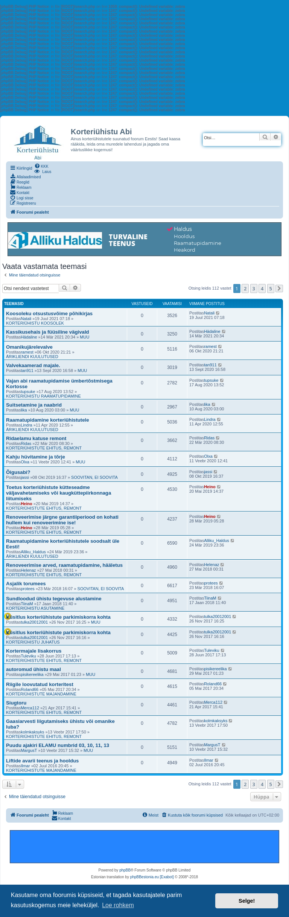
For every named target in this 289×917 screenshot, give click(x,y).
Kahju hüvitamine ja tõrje (35, 457)
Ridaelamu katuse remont (36, 438)
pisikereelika (32, 674)
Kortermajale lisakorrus (33, 651)
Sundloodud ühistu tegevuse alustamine (54, 598)
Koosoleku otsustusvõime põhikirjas (49, 313)
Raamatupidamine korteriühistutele (47, 420)
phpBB (125, 870)
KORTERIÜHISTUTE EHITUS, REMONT (44, 448)
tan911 (27, 370)
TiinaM (27, 603)
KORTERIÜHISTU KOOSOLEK (35, 323)
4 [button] (262, 288)
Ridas (26, 443)
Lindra (26, 425)
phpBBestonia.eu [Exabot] (152, 877)
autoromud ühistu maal (33, 669)
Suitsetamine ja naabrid (34, 405)
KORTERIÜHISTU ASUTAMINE (35, 608)
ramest (27, 352)
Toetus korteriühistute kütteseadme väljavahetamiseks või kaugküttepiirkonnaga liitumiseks (58, 492)
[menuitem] (41, 166)
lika (24, 410)
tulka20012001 (34, 622)
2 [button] (245, 288)
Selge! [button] (247, 901)
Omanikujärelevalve (29, 347)
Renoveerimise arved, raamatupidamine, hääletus (64, 565)
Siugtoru (16, 703)
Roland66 (29, 689)
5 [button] (270, 288)
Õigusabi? (18, 472)
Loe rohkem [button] (118, 905)
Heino (26, 503)
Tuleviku (28, 656)
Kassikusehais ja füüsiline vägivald (47, 332)
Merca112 (30, 708)
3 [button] (253, 288)
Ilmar (25, 766)
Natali (26, 318)
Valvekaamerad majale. (33, 365)
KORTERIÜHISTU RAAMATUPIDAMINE (43, 396)
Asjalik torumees (26, 583)
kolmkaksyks (32, 732)
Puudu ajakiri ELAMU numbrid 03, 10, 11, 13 (57, 745)
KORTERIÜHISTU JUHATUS (33, 642)
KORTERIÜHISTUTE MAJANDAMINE (41, 694)
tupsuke (28, 391)
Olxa (25, 462)
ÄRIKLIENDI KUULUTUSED (32, 356)
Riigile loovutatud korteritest (39, 684)
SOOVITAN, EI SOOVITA (94, 477)
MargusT (29, 750)
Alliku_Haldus (33, 552)
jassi (25, 477)
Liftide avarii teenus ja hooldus (42, 761)
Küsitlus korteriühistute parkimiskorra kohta (58, 617)
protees (28, 588)
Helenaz (28, 570)
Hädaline (29, 337)
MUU (84, 337)
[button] (279, 288)
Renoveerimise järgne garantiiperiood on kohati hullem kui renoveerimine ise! (62, 519)
